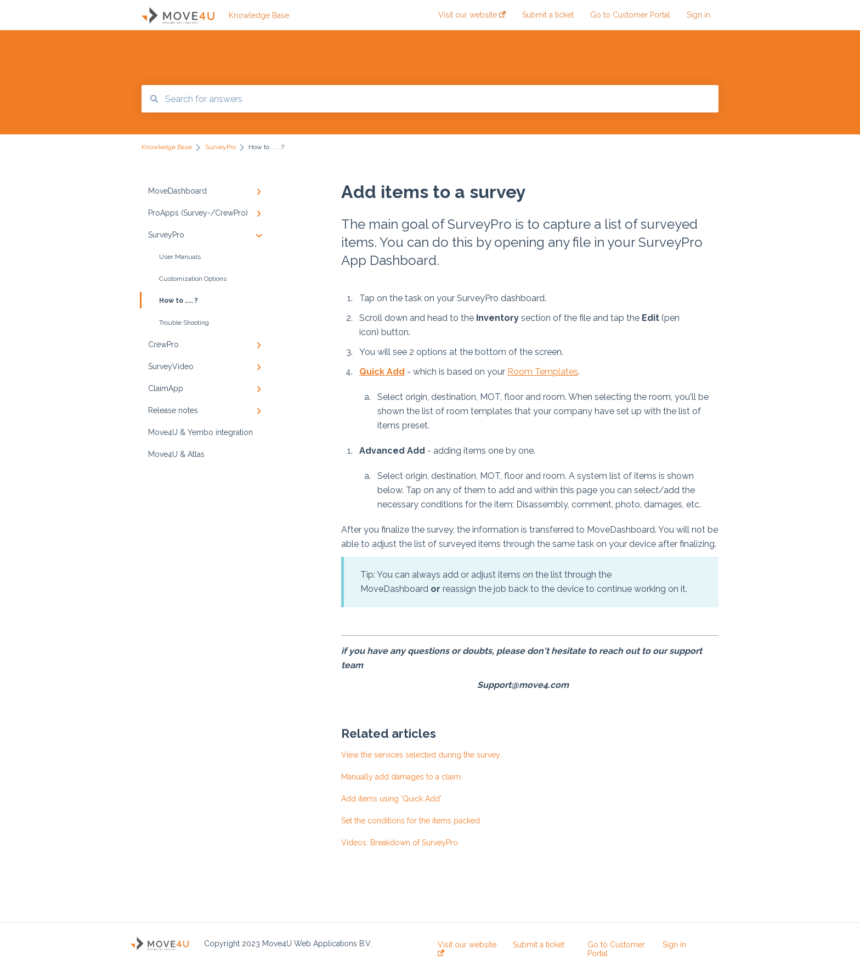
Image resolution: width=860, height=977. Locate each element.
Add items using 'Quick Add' (391, 798)
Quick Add (382, 371)
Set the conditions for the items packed (410, 820)
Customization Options (193, 279)
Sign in (674, 944)
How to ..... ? (170, 300)
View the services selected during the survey (420, 754)
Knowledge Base (259, 15)
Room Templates (542, 371)
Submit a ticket (538, 944)
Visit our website (467, 948)
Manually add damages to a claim (401, 776)
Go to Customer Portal (616, 949)
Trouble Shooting (184, 322)
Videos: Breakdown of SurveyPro (399, 842)
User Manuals (180, 257)
